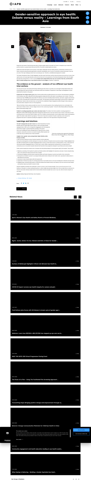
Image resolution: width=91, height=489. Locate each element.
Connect (66, 5)
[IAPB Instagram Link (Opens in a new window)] (68, 1)
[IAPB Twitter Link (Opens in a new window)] (63, 1)
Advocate (59, 5)
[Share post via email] (28, 183)
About (71, 5)
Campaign (47, 5)
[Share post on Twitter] (24, 183)
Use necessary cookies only (81, 479)
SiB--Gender (29, 178)
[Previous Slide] (12, 46)
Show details (18, 485)
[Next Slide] (78, 46)
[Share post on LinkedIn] (26, 183)
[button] (72, 1)
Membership (78, 1)
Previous (22, 188)
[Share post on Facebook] (22, 183)
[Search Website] (80, 5)
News (76, 5)
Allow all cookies (81, 476)
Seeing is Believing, (22, 178)
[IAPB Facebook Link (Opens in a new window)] (65, 1)
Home (11, 9)
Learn (53, 5)
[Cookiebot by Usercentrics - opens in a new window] (7, 487)
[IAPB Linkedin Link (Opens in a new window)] (66, 1)
